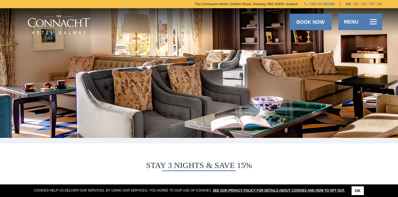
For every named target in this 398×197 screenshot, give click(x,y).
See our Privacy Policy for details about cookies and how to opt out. (279, 190)
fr (372, 4)
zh (379, 4)
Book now (310, 22)
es (364, 4)
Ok (358, 191)
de (356, 4)
